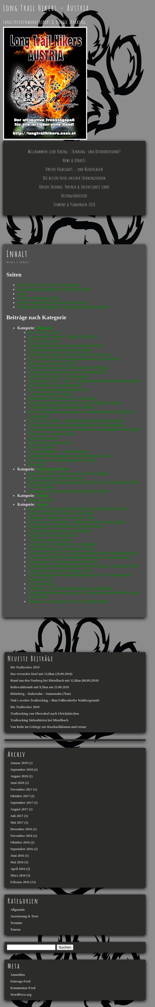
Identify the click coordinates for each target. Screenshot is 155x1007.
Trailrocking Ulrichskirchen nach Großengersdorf (66, 372)
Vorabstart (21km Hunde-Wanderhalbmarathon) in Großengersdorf (79, 557)
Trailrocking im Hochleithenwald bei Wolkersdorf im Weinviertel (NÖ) (83, 482)
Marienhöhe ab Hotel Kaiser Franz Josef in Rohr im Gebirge (74, 403)
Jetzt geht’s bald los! (44, 438)
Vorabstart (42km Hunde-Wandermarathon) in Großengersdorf (76, 425)
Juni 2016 (17, 856)
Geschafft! (36, 465)
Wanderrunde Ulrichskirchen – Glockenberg (62, 399)
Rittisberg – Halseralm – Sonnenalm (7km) (61, 518)
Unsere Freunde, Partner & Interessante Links (74, 187)
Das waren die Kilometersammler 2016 (58, 390)
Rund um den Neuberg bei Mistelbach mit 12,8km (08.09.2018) (77, 509)
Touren (42, 504)
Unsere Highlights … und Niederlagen (74, 169)
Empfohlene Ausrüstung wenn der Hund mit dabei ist (69, 456)
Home (10, 262)
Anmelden (17, 975)
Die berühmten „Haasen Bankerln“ (55, 385)
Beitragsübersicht (74, 196)
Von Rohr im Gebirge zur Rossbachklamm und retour (69, 354)
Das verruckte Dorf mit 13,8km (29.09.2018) (63, 337)
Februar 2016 (19, 882)
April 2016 (17, 869)
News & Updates (74, 160)
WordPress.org (21, 995)
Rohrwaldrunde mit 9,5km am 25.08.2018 (60, 513)
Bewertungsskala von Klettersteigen (56, 478)
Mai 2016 (17, 862)
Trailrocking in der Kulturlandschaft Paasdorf (63, 562)
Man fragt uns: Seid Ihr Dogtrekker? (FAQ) (61, 460)
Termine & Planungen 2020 (74, 204)
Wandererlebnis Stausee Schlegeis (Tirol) (60, 571)
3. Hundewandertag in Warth (50, 394)
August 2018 (19, 776)
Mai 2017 (17, 822)
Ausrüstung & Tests (52, 469)
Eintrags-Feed (20, 981)
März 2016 (18, 875)
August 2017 (19, 809)
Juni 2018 (17, 783)
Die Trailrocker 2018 (44, 341)
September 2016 (21, 849)
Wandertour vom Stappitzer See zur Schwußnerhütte (68, 601)
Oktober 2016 (20, 842)
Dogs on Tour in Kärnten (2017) (53, 363)
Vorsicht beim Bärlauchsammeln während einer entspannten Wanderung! (84, 429)
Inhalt (24, 262)
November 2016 (21, 836)
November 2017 (21, 789)
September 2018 (21, 770)
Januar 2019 (19, 763)
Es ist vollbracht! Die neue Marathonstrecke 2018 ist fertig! (74, 359)
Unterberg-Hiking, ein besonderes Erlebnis (61, 407)
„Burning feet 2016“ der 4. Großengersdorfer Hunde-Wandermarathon (82, 553)
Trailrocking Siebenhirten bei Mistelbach (60, 350)
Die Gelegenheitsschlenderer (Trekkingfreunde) (54, 289)
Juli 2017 (16, 816)
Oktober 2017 (20, 796)
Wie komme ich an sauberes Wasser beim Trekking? (68, 368)
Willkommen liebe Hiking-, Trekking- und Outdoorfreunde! (74, 151)
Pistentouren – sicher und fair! (51, 434)
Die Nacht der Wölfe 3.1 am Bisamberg (58, 376)
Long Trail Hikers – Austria (46, 8)
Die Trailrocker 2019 (44, 332)
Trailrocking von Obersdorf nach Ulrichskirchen (65, 346)
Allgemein (44, 328)
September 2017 (21, 803)
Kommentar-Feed (22, 988)
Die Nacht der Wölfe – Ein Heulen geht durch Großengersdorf (76, 421)
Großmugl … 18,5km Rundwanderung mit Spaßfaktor (70, 588)
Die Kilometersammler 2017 (50, 443)
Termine (42, 496)
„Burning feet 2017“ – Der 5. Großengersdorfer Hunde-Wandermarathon (84, 381)
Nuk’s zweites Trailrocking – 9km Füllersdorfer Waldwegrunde (77, 522)
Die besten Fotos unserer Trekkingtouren (74, 178)
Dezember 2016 (21, 829)
